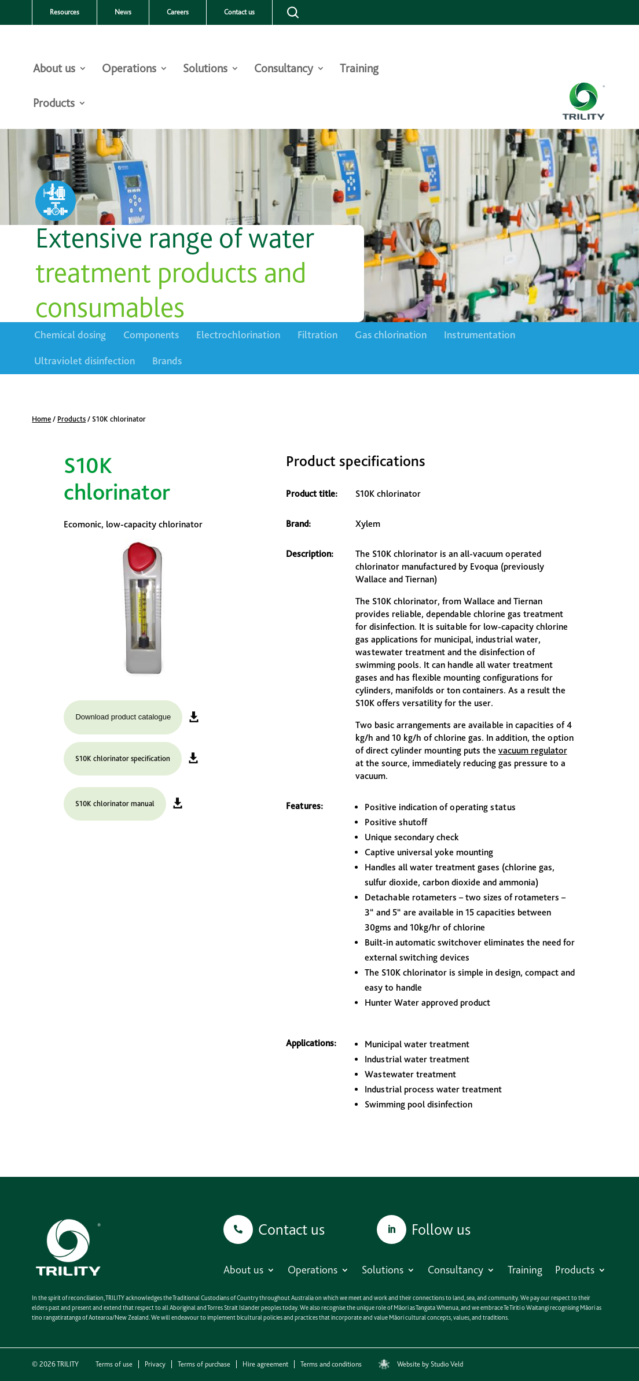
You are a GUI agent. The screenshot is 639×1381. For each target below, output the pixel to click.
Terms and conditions (331, 1364)
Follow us (441, 1229)
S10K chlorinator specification (122, 758)
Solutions (205, 69)
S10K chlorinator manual (115, 803)
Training (359, 69)
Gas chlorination (391, 334)
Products (54, 104)
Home (41, 419)
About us (54, 69)
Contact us (239, 12)
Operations (129, 69)
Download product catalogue (123, 716)
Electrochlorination (238, 334)
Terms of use (114, 1364)
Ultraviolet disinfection (84, 361)
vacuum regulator (532, 750)
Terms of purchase (204, 1364)
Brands (167, 361)
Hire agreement (265, 1364)
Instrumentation (479, 334)
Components (151, 334)
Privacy (155, 1364)
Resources (64, 12)
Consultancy (283, 69)
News (123, 12)
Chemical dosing (70, 334)
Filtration (317, 334)
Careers (178, 12)
